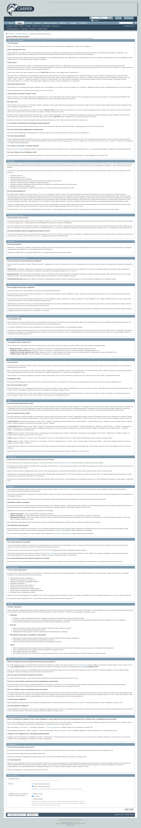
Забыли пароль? (64, 463)
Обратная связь (119, 814)
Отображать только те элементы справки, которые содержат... (18, 794)
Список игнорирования (53, 727)
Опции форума (46, 26)
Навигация (55, 26)
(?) (120, 67)
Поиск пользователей (53, 553)
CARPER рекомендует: (13, 28)
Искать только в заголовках (41, 784)
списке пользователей (80, 665)
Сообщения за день (12, 26)
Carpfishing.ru (24, 28)
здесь (86, 120)
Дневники (29, 23)
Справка (21, 26)
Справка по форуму (22, 34)
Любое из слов (37, 794)
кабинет (74, 141)
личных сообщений (79, 702)
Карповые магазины (50, 23)
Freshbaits (33, 28)
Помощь (118, 18)
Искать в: (11, 784)
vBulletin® (69, 822)
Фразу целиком (37, 799)
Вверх (132, 814)
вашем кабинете (72, 271)
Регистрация (128, 18)
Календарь (28, 26)
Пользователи (46, 550)
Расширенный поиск (129, 26)
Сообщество (35, 26)
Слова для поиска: (13, 778)
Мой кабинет (24, 727)
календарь (105, 141)
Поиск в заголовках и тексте (41, 786)
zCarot (73, 825)
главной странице (18, 149)
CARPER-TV (63, 23)
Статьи (10, 23)
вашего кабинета (114, 595)
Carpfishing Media (42, 28)
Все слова (35, 796)
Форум (20, 23)
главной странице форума (63, 533)
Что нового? (83, 23)
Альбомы (38, 23)
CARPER (127, 814)
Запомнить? (95, 20)
